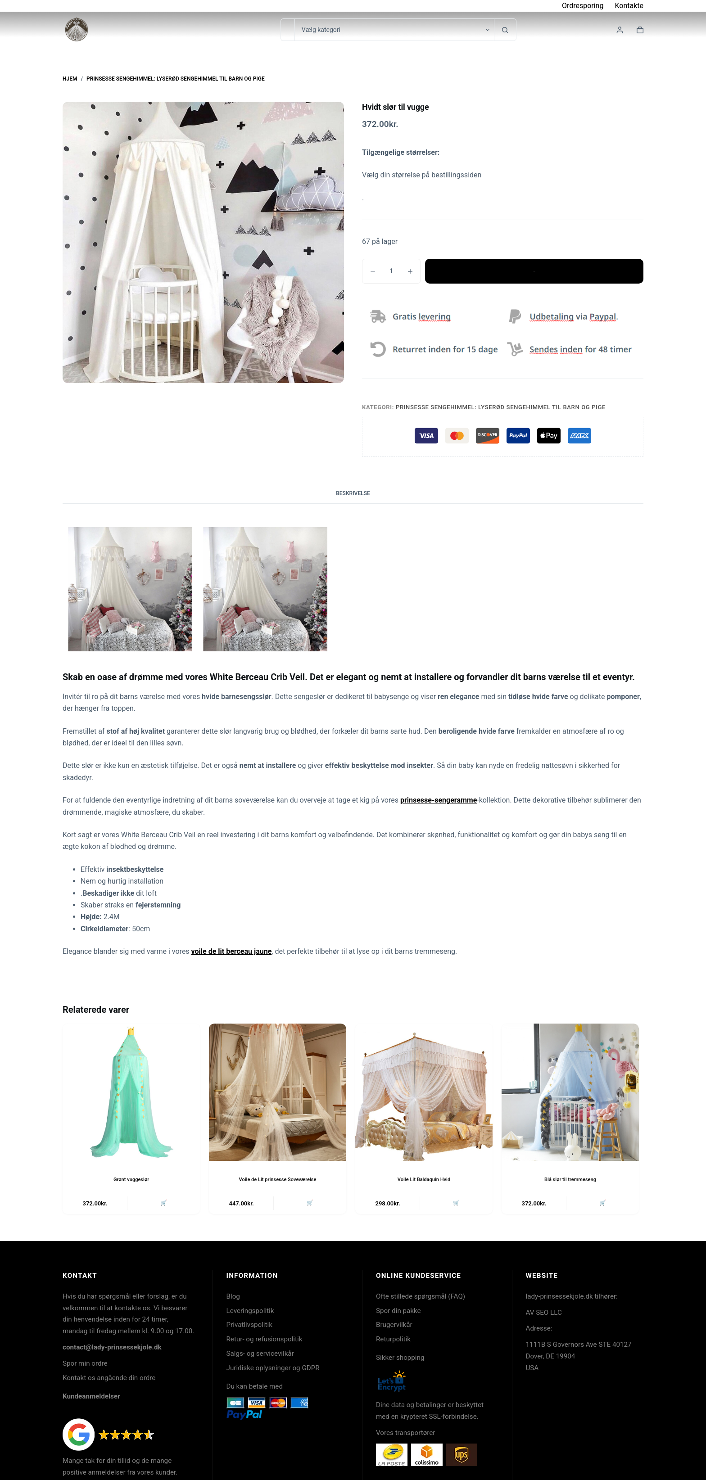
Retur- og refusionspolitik (264, 1341)
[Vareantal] (391, 271)
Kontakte (629, 5)
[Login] (619, 30)
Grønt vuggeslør (131, 1179)
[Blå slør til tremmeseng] (570, 1092)
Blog (233, 1298)
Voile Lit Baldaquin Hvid (424, 1179)
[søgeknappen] (505, 29)
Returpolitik (393, 1341)
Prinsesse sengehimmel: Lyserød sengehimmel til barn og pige (501, 407)
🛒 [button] (162, 1203)
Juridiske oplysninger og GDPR (273, 1370)
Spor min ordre (85, 1365)
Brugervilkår (394, 1326)
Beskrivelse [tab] (353, 493)
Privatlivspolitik (249, 1326)
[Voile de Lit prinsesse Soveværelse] (277, 1092)
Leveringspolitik (250, 1312)
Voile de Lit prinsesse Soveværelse (277, 1179)
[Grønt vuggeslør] (131, 1092)
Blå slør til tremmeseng (570, 1179)
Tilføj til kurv (534, 271)
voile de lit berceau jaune (231, 951)
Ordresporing (583, 5)
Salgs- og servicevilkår (260, 1355)
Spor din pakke (398, 1312)
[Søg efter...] (287, 29)
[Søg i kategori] (394, 29)
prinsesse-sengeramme (438, 800)
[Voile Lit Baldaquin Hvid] (424, 1092)
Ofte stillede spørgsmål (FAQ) (420, 1298)
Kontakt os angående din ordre (109, 1380)
